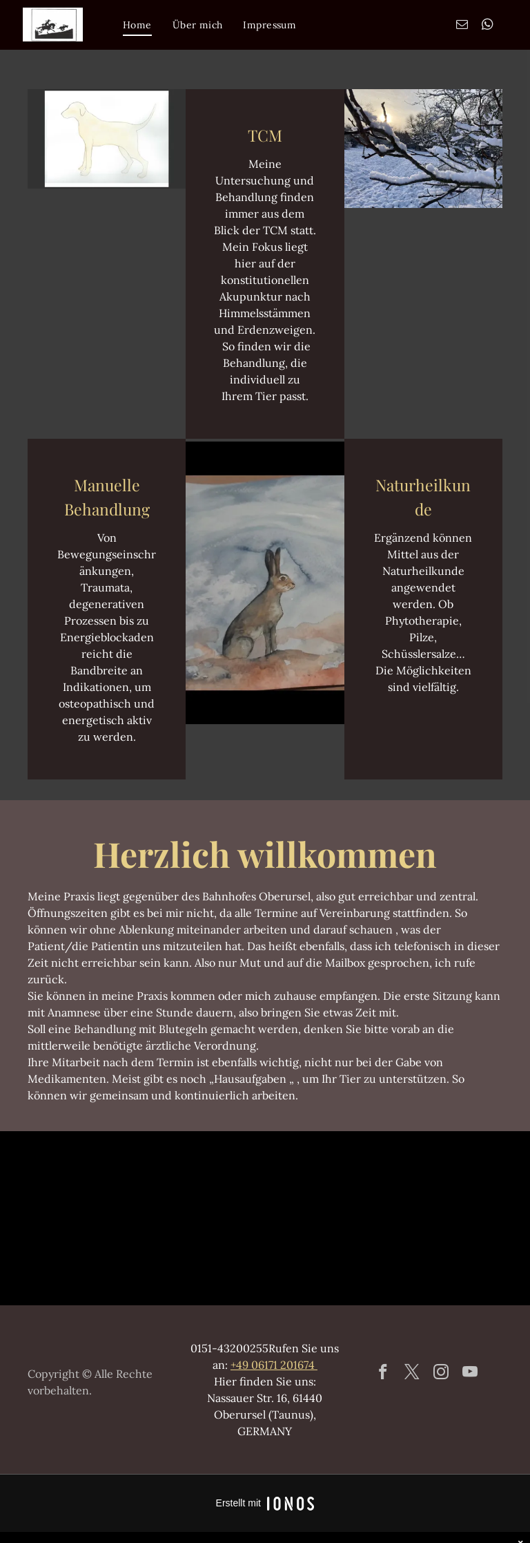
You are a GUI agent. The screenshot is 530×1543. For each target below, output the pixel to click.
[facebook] (383, 1374)
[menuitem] (137, 25)
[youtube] (470, 1374)
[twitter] (412, 1374)
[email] (462, 26)
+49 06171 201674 (273, 1365)
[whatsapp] (487, 26)
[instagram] (441, 1374)
